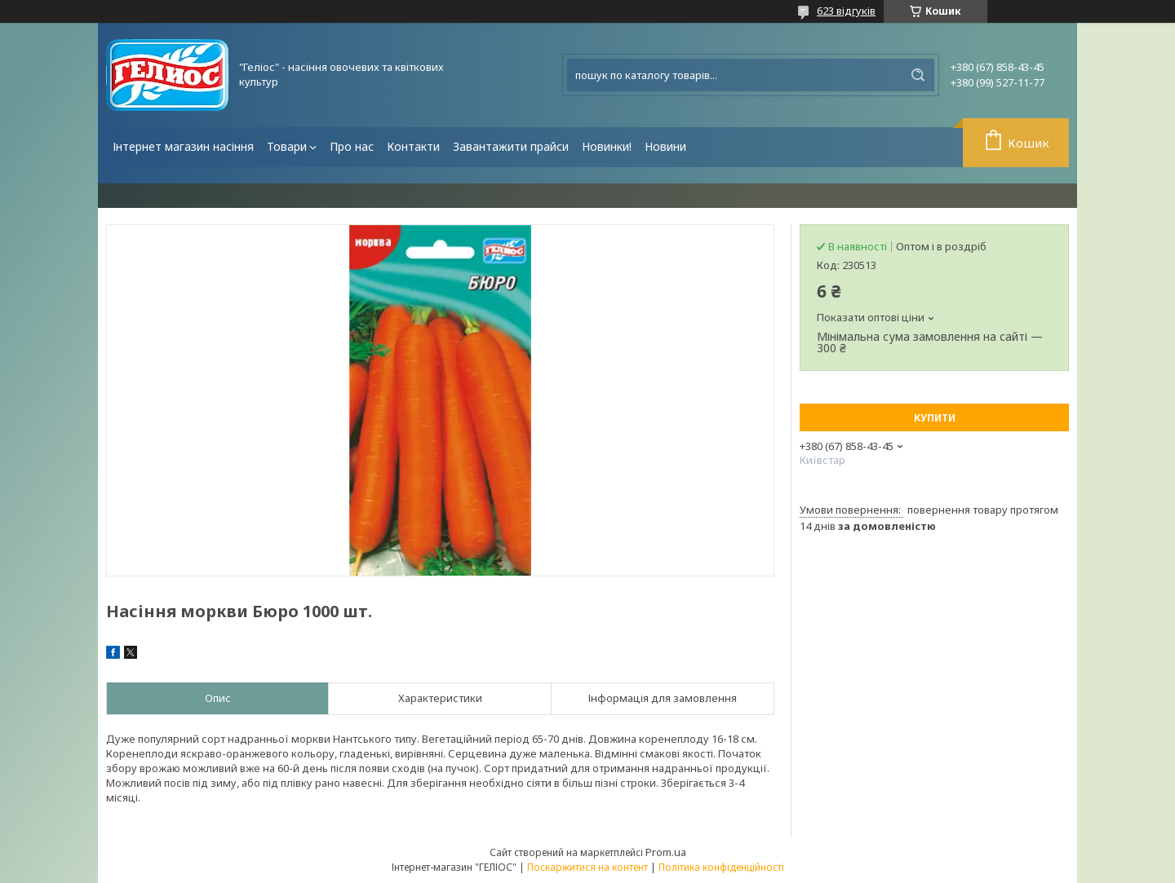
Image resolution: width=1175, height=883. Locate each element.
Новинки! (607, 146)
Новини (665, 146)
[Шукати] (918, 75)
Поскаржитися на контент (587, 867)
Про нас (352, 146)
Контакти (413, 146)
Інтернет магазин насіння (183, 146)
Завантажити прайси (511, 146)
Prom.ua (665, 852)
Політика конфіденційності (721, 867)
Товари (287, 146)
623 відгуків (846, 10)
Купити (935, 418)
